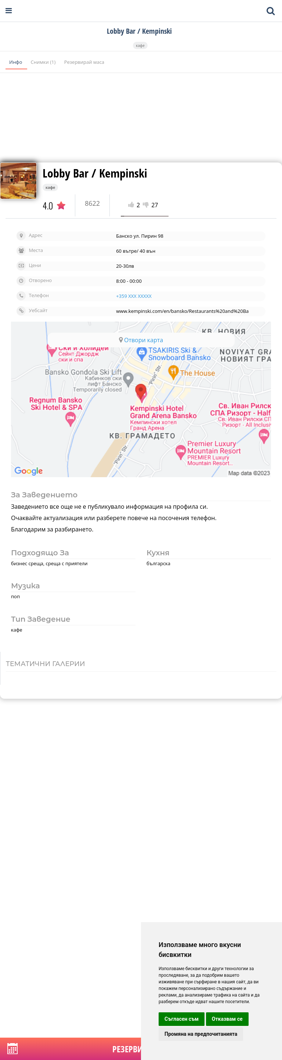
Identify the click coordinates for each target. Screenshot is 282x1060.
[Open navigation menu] (9, 11)
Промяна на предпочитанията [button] (200, 1034)
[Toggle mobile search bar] (270, 11)
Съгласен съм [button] (181, 1019)
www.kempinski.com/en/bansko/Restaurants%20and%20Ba (182, 311)
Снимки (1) (44, 62)
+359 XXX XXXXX (134, 296)
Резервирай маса (84, 62)
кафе (140, 45)
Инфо (16, 62)
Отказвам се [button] (227, 1019)
